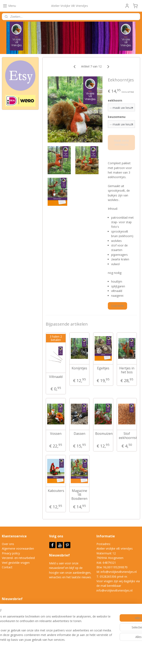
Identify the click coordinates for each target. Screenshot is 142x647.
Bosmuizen (103, 434)
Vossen (55, 434)
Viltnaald (56, 377)
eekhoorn (115, 100)
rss (72, 639)
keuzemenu (116, 117)
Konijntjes (79, 368)
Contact (7, 567)
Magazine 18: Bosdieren (79, 495)
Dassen (79, 434)
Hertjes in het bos (126, 370)
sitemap (63, 639)
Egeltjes (103, 368)
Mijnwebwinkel (124, 639)
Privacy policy (11, 553)
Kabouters (56, 491)
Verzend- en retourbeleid (18, 558)
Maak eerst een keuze (121, 142)
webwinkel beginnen (88, 639)
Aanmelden (12, 621)
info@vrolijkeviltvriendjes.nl (119, 572)
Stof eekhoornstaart (127, 436)
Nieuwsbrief (60, 555)
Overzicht (117, 306)
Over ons (8, 544)
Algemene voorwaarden (18, 548)
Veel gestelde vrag (14, 563)
